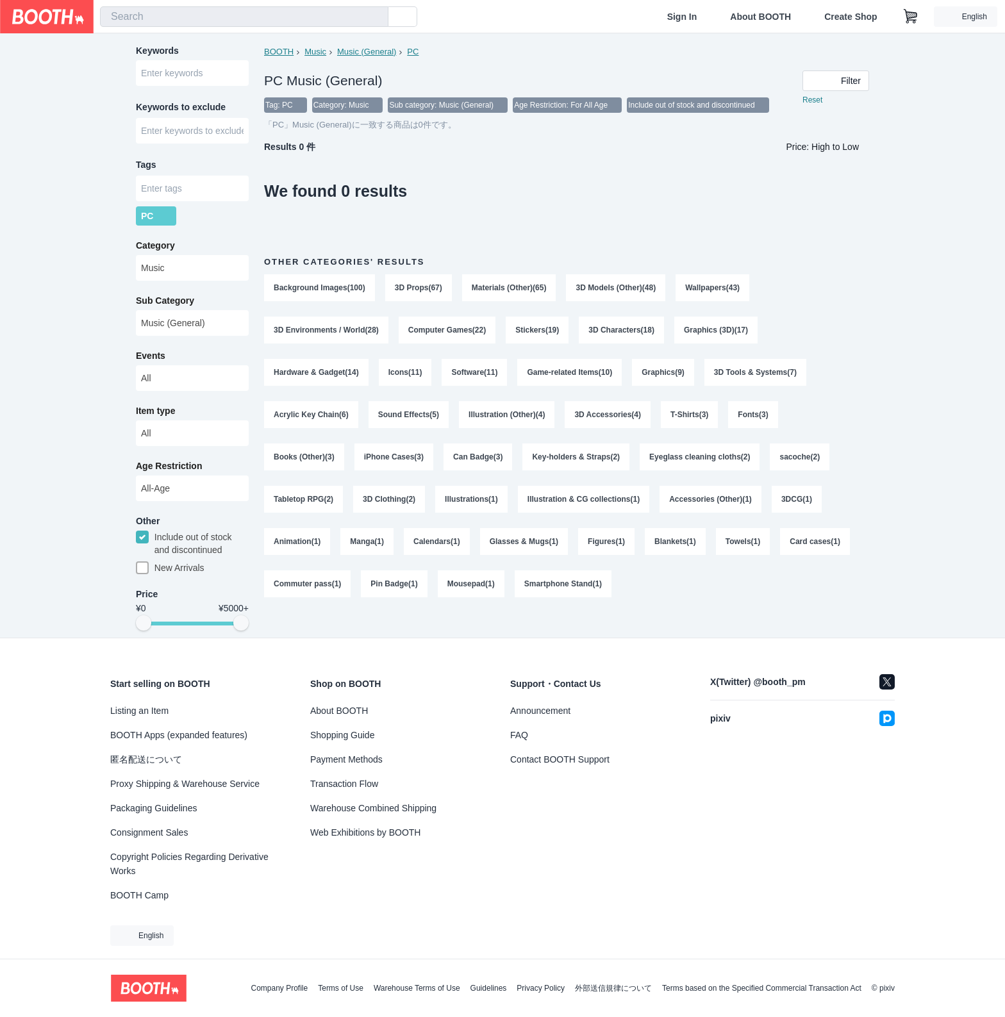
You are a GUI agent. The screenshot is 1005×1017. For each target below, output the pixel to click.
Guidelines (488, 988)
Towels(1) (743, 541)
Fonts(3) (753, 414)
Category (155, 245)
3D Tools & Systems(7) (755, 372)
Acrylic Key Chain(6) (311, 414)
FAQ (519, 735)
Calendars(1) (436, 541)
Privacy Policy (541, 988)
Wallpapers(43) (712, 287)
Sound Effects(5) (408, 414)
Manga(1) (367, 541)
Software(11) (474, 372)
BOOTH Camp (139, 895)
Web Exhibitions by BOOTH (365, 832)
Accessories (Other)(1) (710, 499)
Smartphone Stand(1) (563, 583)
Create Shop (850, 16)
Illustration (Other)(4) (507, 414)
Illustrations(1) (471, 499)
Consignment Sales (149, 832)
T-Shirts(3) (689, 414)
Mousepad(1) (471, 583)
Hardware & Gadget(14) (316, 372)
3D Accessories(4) (607, 414)
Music (315, 51)
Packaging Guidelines (153, 808)
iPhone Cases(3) (394, 456)
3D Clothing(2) (389, 499)
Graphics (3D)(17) (716, 330)
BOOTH (279, 51)
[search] (375, 17)
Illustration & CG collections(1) (583, 499)
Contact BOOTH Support (560, 759)
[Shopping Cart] (910, 16)
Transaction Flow (344, 784)
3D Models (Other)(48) (616, 287)
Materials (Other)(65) (509, 287)
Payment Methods (346, 759)
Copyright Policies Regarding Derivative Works (189, 864)
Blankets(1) (675, 541)
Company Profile (279, 988)
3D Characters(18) (621, 330)
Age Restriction (169, 465)
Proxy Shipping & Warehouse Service (185, 784)
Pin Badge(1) (393, 583)
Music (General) (366, 51)
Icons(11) (405, 372)
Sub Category (165, 300)
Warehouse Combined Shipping (373, 808)
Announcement (540, 711)
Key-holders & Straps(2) (576, 456)
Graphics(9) (663, 372)
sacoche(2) (799, 456)
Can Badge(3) (478, 456)
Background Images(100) (319, 287)
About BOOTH (760, 16)
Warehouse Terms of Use (417, 988)
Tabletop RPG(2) (303, 499)
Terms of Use (340, 988)
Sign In (682, 16)
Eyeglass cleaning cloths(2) (699, 456)
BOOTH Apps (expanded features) (178, 735)
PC (413, 51)
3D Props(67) (418, 287)
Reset (812, 99)
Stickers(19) (537, 330)
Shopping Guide (342, 735)
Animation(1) (297, 541)
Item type (155, 410)
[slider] (143, 623)
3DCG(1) (796, 499)
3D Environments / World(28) (326, 330)
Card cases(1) (815, 541)
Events (150, 355)
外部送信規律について (613, 988)
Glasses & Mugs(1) (524, 541)
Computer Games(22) (447, 330)
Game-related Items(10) (569, 372)
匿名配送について (146, 759)
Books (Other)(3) (304, 456)
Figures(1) (606, 541)
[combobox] (244, 16)
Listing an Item (139, 711)
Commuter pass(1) (307, 583)
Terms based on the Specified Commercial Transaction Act (761, 988)
